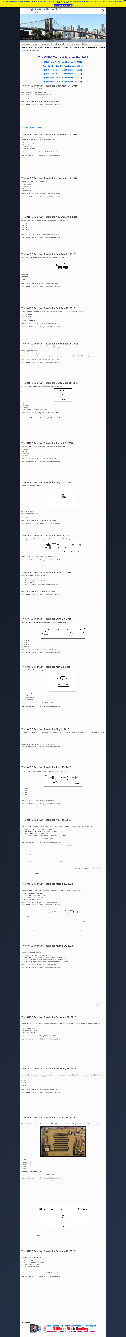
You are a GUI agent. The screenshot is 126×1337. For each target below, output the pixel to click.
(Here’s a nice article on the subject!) (32, 127)
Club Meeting (38, 47)
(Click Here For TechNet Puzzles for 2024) (63, 81)
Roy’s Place (57, 47)
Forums (24, 47)
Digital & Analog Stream (62, 44)
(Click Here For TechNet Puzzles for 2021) (63, 70)
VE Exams (47, 47)
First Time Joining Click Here (63, 5)
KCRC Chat (76, 44)
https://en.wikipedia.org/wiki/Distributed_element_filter (39, 1244)
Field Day (84, 44)
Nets (31, 47)
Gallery (65, 47)
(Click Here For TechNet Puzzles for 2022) (63, 74)
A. (47, 396)
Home (23, 50)
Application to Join (47, 44)
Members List (26, 44)
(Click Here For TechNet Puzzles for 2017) (63, 62)
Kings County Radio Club (43, 9)
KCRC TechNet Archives (77, 47)
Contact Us (35, 44)
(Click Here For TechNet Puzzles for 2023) (63, 78)
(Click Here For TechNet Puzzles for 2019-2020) (63, 66)
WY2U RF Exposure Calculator (95, 47)
